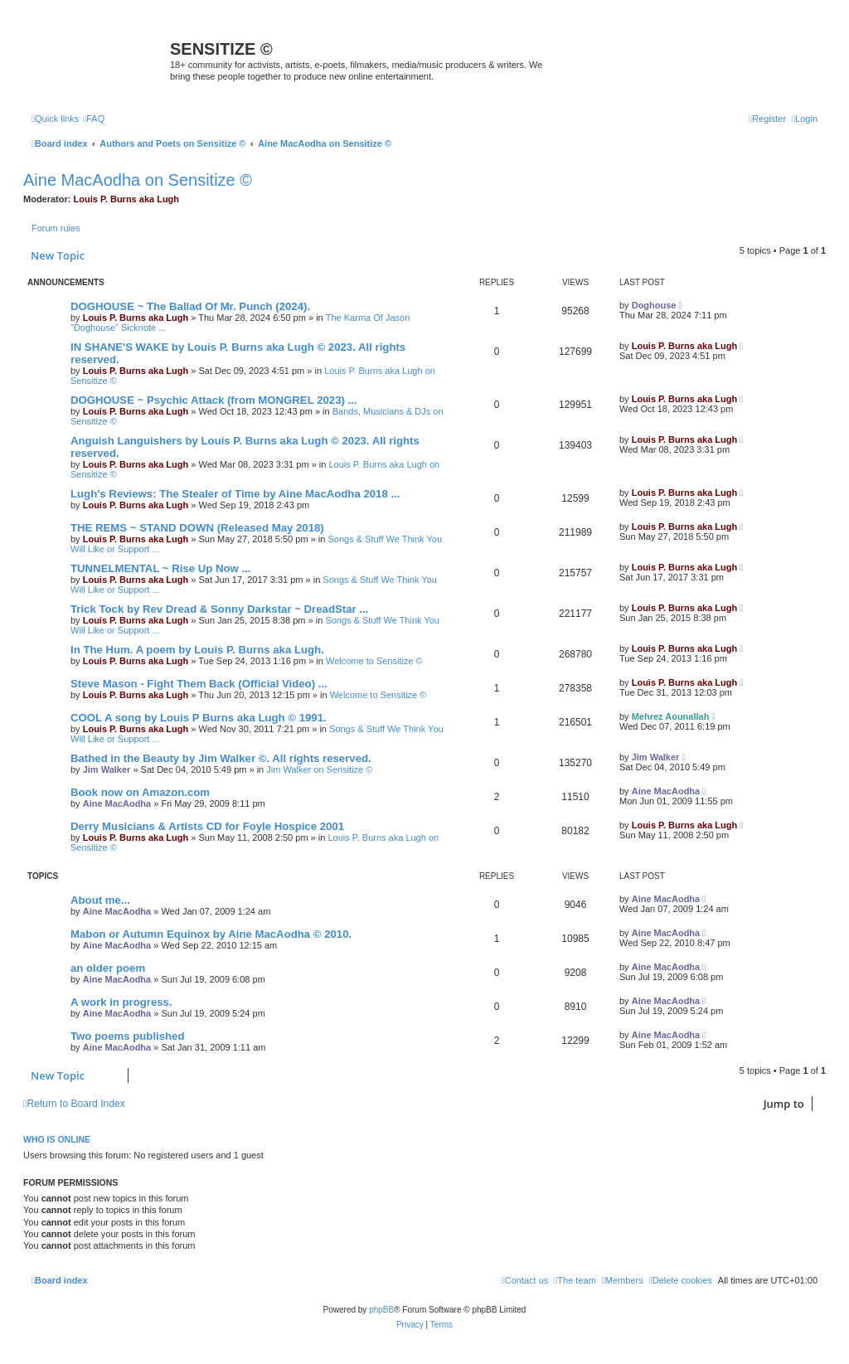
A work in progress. (121, 1002)
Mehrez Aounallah (671, 716)
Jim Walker (107, 769)
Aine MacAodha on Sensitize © (137, 180)
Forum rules (56, 228)
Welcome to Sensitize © (374, 661)
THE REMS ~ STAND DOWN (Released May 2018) (197, 528)
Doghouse (654, 305)
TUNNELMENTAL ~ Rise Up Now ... (160, 568)
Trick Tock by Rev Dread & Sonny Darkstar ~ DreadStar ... (219, 609)
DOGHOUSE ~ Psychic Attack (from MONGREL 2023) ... (213, 400)
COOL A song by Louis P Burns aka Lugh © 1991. (198, 717)
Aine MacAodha (117, 803)
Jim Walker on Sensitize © (319, 769)
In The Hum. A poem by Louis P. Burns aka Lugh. (197, 649)
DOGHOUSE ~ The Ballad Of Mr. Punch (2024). (190, 306)
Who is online (56, 1139)
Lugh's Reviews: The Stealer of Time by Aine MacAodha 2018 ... (235, 494)
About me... (100, 900)
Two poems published (127, 1036)
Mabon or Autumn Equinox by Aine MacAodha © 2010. (211, 934)
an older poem (107, 968)
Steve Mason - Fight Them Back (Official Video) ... (198, 683)
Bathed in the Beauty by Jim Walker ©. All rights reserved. (220, 758)
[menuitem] (93, 119)
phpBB (381, 1309)
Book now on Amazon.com (140, 792)
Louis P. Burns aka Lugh (127, 199)
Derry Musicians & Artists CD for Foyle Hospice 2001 (207, 826)
